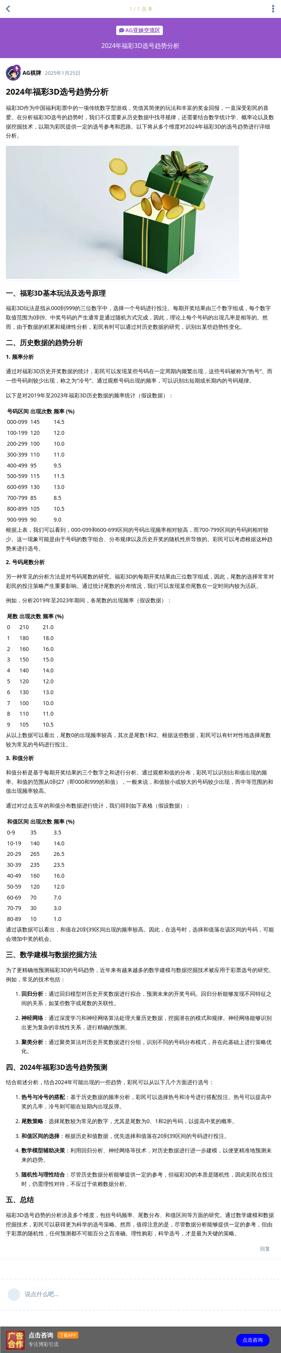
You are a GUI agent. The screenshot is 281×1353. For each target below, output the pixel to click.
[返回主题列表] (8, 9)
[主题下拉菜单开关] (273, 9)
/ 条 (140, 8)
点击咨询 (253, 1339)
